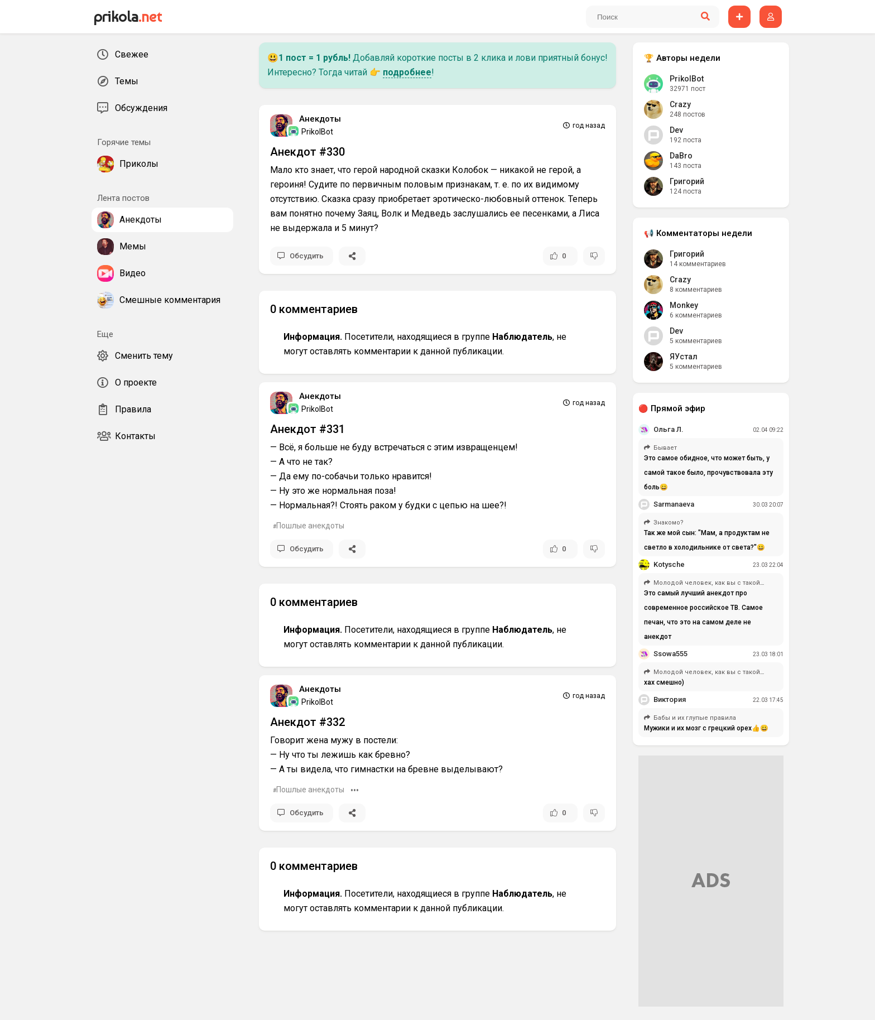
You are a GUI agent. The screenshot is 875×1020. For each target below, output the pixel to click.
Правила (124, 409)
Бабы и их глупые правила (694, 717)
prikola (127, 16)
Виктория (669, 699)
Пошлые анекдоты (310, 525)
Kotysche (669, 564)
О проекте (127, 382)
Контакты (126, 436)
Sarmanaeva (673, 504)
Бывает (665, 447)
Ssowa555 (670, 653)
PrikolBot (311, 131)
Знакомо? (668, 522)
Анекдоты (320, 119)
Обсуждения (132, 108)
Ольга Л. (668, 429)
